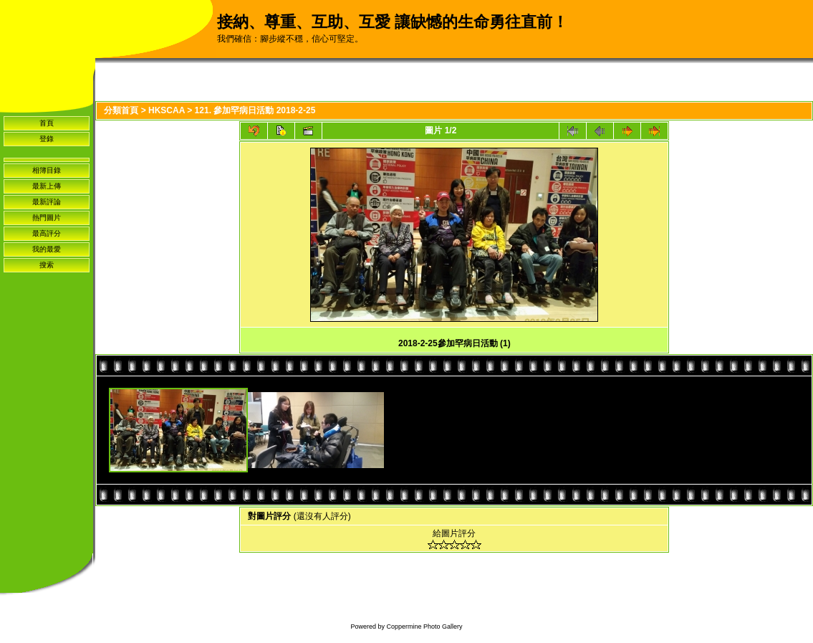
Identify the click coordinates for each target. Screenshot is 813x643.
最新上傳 (46, 186)
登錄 (46, 139)
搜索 (46, 265)
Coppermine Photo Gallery (424, 626)
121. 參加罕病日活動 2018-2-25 (255, 110)
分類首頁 (121, 110)
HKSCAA (166, 110)
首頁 (46, 123)
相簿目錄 (46, 170)
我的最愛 (46, 249)
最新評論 (46, 202)
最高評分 (46, 233)
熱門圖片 (46, 218)
